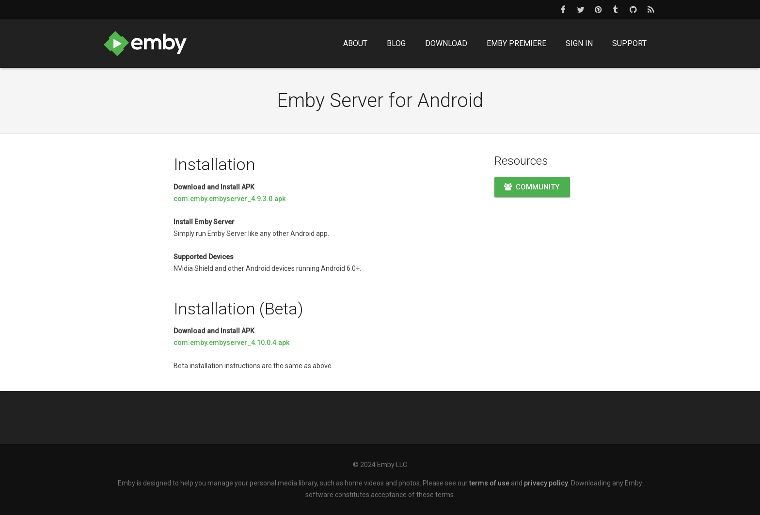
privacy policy (546, 483)
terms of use (489, 483)
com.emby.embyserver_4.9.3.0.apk (229, 199)
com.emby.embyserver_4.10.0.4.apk (231, 342)
